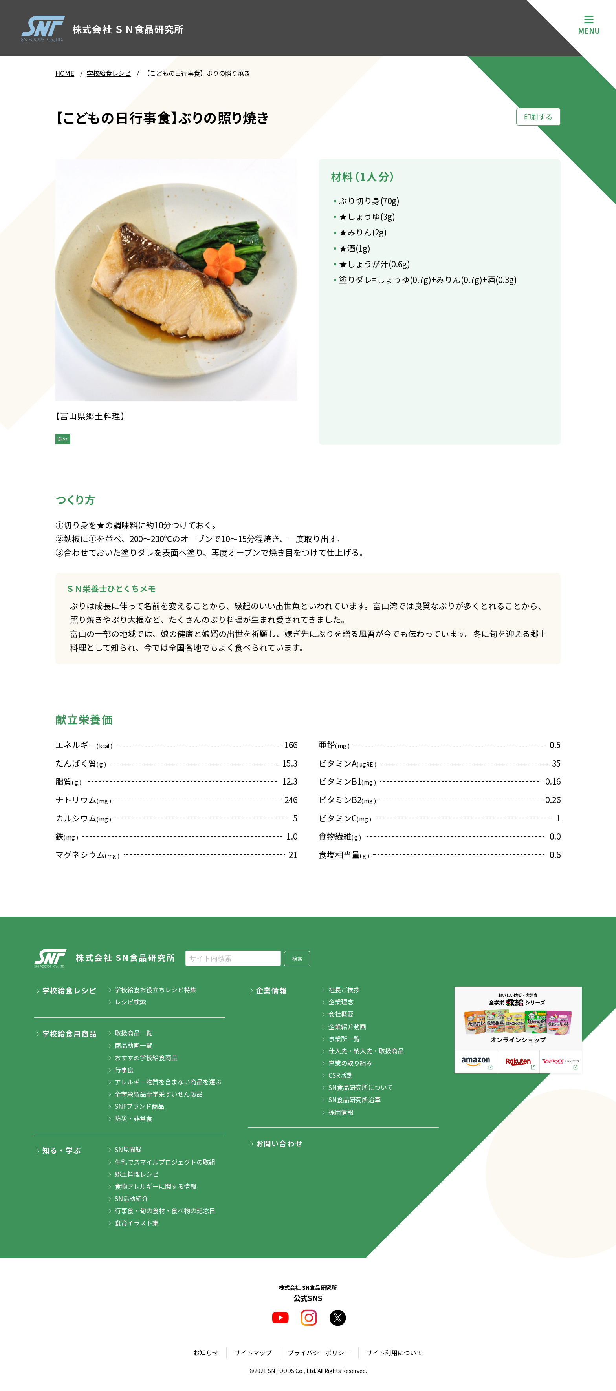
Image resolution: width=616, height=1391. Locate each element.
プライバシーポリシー (319, 1352)
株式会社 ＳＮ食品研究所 (102, 29)
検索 (297, 959)
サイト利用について (394, 1352)
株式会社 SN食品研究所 (105, 958)
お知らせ (205, 1352)
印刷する (538, 116)
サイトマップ (253, 1352)
